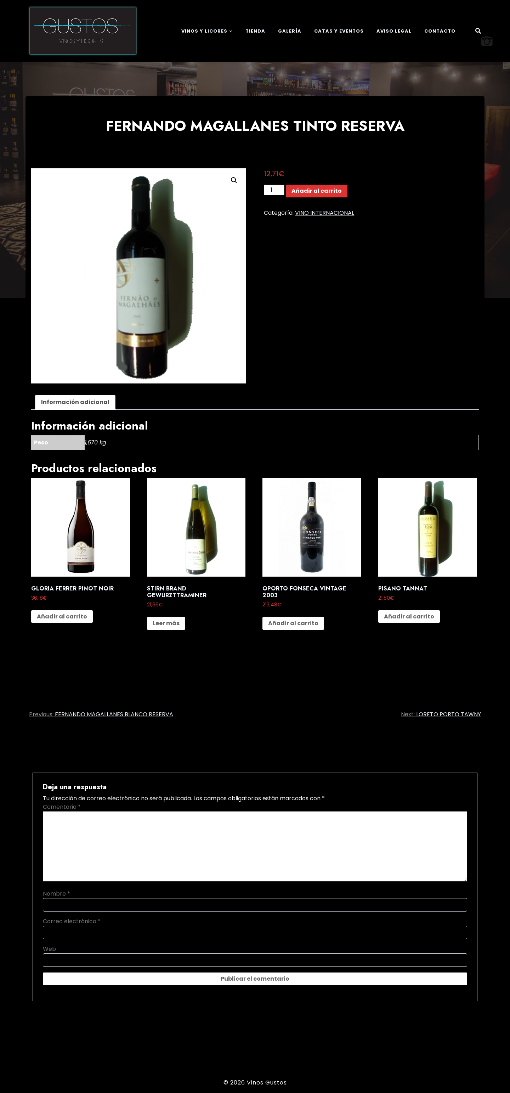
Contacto (439, 31)
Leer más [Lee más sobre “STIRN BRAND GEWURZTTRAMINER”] (166, 623)
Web (49, 949)
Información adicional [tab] (75, 402)
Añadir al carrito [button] (62, 616)
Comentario (62, 807)
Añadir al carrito (316, 191)
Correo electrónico (72, 921)
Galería (289, 31)
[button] (234, 180)
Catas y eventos (339, 31)
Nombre (56, 894)
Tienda (255, 31)
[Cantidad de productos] (274, 190)
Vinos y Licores (204, 31)
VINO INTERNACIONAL (324, 213)
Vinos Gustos (267, 1082)
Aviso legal (394, 31)
